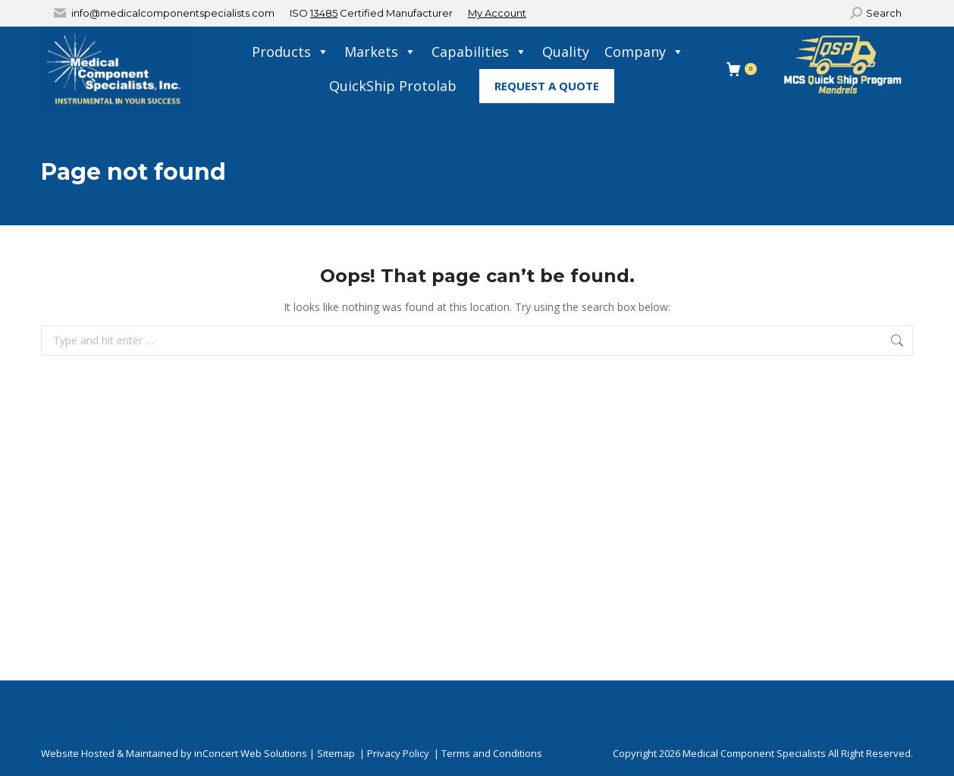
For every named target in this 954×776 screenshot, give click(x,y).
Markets (380, 52)
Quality (565, 51)
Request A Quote (546, 85)
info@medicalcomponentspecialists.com (173, 13)
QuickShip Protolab (393, 86)
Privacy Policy (398, 753)
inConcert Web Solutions (250, 753)
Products (290, 52)
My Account (497, 13)
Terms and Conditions (491, 753)
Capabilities (479, 52)
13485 (323, 13)
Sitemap (336, 753)
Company (644, 52)
